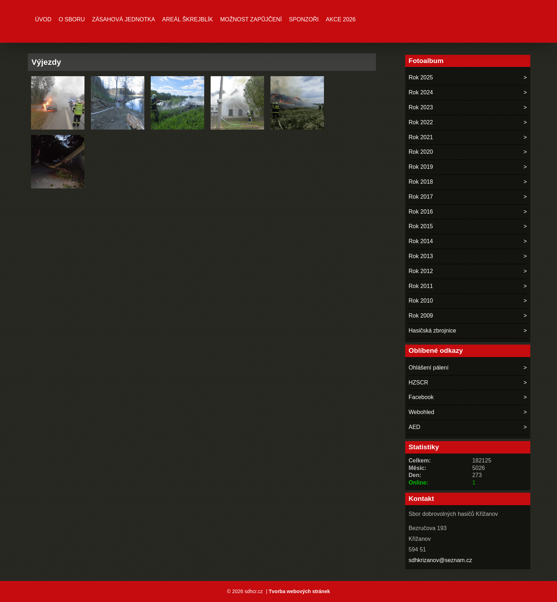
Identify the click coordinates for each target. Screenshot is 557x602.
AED (415, 427)
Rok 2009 (421, 316)
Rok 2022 (421, 122)
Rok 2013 (421, 256)
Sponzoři (304, 19)
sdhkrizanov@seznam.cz (440, 560)
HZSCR (418, 382)
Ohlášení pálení (429, 368)
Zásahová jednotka (123, 19)
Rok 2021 (421, 137)
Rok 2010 (421, 301)
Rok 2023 (421, 107)
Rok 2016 (421, 212)
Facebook (421, 397)
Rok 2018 (421, 182)
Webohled (421, 412)
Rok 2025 (421, 77)
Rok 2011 (421, 286)
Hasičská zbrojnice (432, 331)
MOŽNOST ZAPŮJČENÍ (251, 19)
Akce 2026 (341, 19)
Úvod (43, 19)
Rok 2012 (421, 271)
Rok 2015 (421, 226)
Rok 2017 (421, 197)
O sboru (71, 19)
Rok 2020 (421, 152)
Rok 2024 (421, 92)
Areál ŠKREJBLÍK (187, 19)
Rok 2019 (421, 167)
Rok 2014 (421, 241)
